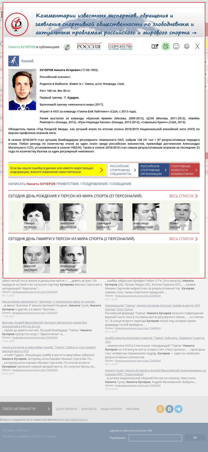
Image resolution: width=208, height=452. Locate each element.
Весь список (181, 195)
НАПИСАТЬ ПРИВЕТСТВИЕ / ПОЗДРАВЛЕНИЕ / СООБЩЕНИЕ (69, 184)
